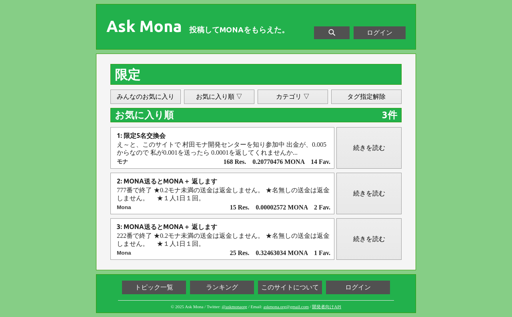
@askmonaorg (234, 306)
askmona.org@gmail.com (286, 306)
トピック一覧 (154, 287)
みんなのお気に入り (145, 96)
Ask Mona (144, 26)
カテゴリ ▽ (293, 96)
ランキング (222, 287)
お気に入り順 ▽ (219, 96)
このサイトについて (290, 287)
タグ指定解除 (366, 96)
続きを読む (369, 147)
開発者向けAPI (326, 306)
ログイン (379, 32)
